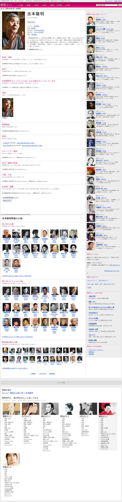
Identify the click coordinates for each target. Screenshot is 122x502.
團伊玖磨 (6, 253)
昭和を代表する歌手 (109, 284)
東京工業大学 (7, 145)
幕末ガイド (50, 415)
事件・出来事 (56, 5)
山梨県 (64, 330)
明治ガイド (69, 415)
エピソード (92, 335)
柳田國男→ (52, 373)
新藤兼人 (73, 296)
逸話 (5, 433)
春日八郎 (64, 253)
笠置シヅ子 (99, 57)
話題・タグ (92, 301)
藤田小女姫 (99, 216)
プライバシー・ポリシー (96, 350)
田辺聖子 (98, 94)
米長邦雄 (64, 327)
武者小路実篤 (45, 354)
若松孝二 (6, 327)
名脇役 (89, 287)
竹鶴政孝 (98, 207)
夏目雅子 (5, 362)
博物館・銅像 (104, 446)
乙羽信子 (54, 253)
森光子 (26, 327)
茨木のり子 (99, 160)
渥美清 (25, 362)
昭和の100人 (31, 22)
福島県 (64, 257)
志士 (44, 418)
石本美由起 (6, 239)
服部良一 (98, 66)
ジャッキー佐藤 (100, 29)
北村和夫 (98, 113)
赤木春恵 (45, 239)
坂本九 (98, 47)
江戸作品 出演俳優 (67, 444)
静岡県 (16, 271)
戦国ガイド (11, 415)
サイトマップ (108, 1)
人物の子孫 (92, 296)
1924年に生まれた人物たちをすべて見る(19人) (17, 276)
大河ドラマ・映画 (9, 437)
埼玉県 (45, 301)
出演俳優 (6, 439)
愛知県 (25, 315)
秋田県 (16, 299)
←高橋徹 (32, 373)
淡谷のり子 (99, 76)
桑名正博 (16, 327)
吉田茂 (66, 362)
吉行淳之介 (25, 253)
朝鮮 (7, 271)
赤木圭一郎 (99, 188)
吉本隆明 (18, 8)
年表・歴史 (7, 424)
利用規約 (91, 352)
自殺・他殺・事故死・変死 (94, 284)
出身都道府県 (93, 323)
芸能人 (25, 240)
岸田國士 (32, 354)
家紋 (5, 420)
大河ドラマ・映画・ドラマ (31, 435)
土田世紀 (16, 296)
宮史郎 (45, 327)
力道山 (7, 268)
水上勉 (98, 198)
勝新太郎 (59, 354)
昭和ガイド (107, 415)
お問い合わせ (117, 1)
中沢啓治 (73, 327)
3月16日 (41, 32)
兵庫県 (64, 315)
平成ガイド (11, 466)
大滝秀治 (73, 312)
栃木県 (35, 257)
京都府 (25, 330)
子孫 (5, 426)
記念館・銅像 (93, 340)
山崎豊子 (73, 253)
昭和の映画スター (104, 280)
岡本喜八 (16, 239)
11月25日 (41, 30)
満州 (45, 242)
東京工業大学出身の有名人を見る (32, 145)
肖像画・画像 (8, 435)
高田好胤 (73, 239)
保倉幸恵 (98, 169)
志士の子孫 (46, 435)
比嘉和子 (45, 253)
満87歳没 (34, 34)
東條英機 (79, 354)
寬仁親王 (16, 312)
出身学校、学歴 (93, 329)
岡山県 (25, 257)
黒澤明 (12, 354)
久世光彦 (66, 354)
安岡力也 (45, 296)
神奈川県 (6, 315)
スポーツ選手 (6, 270)
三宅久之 (35, 327)
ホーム (2, 8)
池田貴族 (98, 104)
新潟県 (73, 315)
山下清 (12, 362)
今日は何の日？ (93, 313)
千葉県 (45, 315)
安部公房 (35, 239)
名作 (45, 5)
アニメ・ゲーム (8, 441)
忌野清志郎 (19, 362)
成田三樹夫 (99, 235)
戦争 (63, 420)
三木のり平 (16, 253)
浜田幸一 (54, 312)
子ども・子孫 (8, 476)
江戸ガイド (30, 415)
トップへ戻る (61, 382)
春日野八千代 (64, 312)
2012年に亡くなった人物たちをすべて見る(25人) (18, 337)
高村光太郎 (52, 354)
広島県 (6, 242)
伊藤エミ (25, 312)
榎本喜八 (35, 296)
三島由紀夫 (39, 354)
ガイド (6, 5)
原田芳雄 (79, 362)
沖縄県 (45, 257)
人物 (21, 5)
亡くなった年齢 (93, 318)
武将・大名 (7, 418)
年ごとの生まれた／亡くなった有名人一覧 (101, 307)
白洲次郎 (98, 132)
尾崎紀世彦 (6, 312)
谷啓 (73, 362)
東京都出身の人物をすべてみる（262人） (15, 368)
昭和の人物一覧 (10, 8)
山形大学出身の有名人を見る (25, 143)
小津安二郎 (25, 354)
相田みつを (35, 253)
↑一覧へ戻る (42, 373)
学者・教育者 (16, 240)
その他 (73, 240)
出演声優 (6, 443)
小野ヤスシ (35, 312)
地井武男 (45, 312)
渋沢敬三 (19, 354)
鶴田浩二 (16, 268)
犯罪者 (103, 38)
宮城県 (6, 330)
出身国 (6, 429)
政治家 (52, 314)
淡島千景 (25, 239)
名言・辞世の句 (8, 422)
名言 (37, 5)
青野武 (54, 296)
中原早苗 (64, 296)
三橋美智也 (99, 244)
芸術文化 (36, 26)
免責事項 (91, 354)
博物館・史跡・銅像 (48, 437)
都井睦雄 (98, 151)
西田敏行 (98, 19)
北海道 (64, 242)
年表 (68, 5)
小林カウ (98, 85)
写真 (28, 5)
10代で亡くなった (92, 280)
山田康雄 (32, 362)
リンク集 (45, 448)
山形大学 (6, 143)
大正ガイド (88, 415)
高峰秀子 (64, 239)
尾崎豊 (72, 354)
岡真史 (98, 179)
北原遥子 (98, 226)
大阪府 (54, 242)
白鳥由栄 (98, 141)
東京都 (33, 28)
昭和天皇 (5, 354)
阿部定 (98, 38)
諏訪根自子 (25, 296)
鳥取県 (16, 242)
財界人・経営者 (106, 207)
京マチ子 (54, 239)
